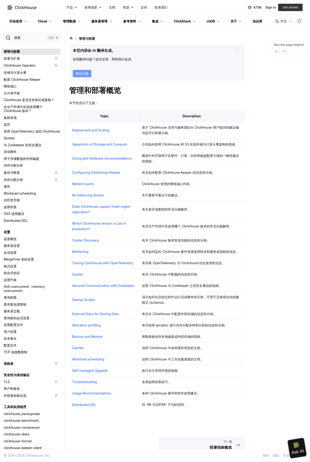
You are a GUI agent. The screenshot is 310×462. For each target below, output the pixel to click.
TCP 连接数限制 (15, 352)
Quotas (9, 138)
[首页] (71, 38)
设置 (7, 232)
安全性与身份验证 (17, 375)
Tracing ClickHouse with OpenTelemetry (102, 263)
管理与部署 (12, 51)
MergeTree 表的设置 (19, 259)
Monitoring (80, 252)
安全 (286, 455)
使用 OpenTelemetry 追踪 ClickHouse (32, 131)
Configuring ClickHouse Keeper (96, 172)
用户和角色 (12, 389)
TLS (7, 382)
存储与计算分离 (15, 72)
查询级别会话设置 (17, 318)
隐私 (276, 455)
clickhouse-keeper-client (23, 448)
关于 (233, 21)
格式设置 (10, 266)
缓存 (7, 186)
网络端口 (10, 86)
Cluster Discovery (85, 240)
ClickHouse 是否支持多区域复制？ (29, 100)
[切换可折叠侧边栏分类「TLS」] (56, 382)
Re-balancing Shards (88, 195)
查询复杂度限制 (15, 304)
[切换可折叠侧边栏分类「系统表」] (56, 364)
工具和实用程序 (15, 407)
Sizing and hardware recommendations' (102, 158)
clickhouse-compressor (22, 427)
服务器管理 (99, 21)
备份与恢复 (12, 172)
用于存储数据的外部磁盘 (21, 159)
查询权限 (10, 297)
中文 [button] (281, 21)
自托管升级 (12, 200)
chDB (210, 21)
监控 (7, 124)
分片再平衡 (12, 93)
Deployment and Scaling (90, 130)
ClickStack (182, 21)
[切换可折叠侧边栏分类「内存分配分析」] (56, 180)
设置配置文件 (13, 325)
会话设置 (10, 252)
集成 (155, 21)
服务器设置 (12, 246)
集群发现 (10, 118)
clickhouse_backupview (22, 414)
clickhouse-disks (17, 434)
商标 (266, 455)
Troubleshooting (84, 382)
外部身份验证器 (15, 395)
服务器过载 (12, 311)
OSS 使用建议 (14, 214)
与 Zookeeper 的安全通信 (22, 145)
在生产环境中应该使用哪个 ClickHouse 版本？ (23, 109)
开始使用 (15, 21)
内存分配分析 (13, 165)
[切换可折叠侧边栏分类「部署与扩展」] (56, 59)
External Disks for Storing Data (95, 314)
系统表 (8, 364)
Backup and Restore (87, 336)
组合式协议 (12, 273)
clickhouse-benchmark (21, 420)
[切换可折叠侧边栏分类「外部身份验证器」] (56, 396)
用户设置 (10, 332)
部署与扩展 (12, 58)
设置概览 (10, 239)
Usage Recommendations (91, 393)
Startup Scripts (83, 300)
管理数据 (69, 21)
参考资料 (129, 21)
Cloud (42, 21)
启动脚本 (10, 152)
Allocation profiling (86, 325)
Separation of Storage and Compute (99, 144)
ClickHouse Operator (20, 65)
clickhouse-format (18, 441)
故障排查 (10, 207)
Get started (290, 7)
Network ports (83, 184)
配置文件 (10, 345)
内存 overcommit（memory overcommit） (24, 289)
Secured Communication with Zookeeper (103, 286)
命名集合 (10, 338)
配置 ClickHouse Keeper (22, 79)
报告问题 (82, 73)
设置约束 (10, 280)
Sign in (270, 7)
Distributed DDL (16, 221)
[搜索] (32, 37)
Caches (78, 348)
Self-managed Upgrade (90, 370)
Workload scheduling (20, 193)
